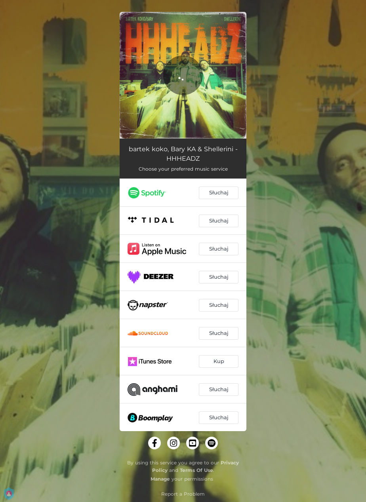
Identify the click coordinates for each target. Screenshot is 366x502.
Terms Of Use (196, 470)
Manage (160, 479)
